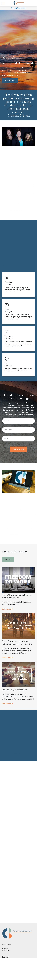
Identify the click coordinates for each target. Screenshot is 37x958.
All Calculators (6, 951)
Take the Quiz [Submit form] (18, 449)
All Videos (5, 949)
